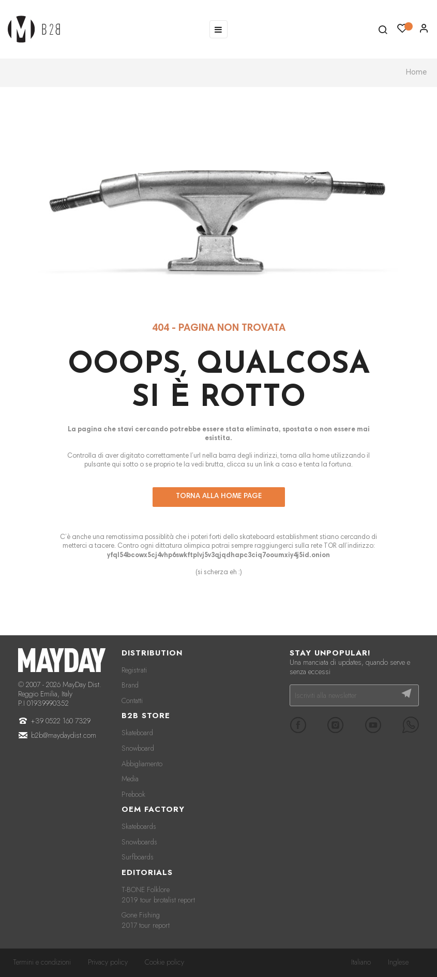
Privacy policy (108, 962)
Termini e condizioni (42, 962)
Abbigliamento (142, 764)
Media (130, 779)
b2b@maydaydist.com (63, 735)
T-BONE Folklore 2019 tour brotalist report (158, 894)
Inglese (398, 962)
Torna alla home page (219, 496)
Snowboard (138, 748)
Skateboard (137, 732)
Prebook (133, 794)
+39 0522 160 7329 (61, 720)
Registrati (134, 670)
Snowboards (139, 842)
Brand (130, 685)
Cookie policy (164, 962)
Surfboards (138, 857)
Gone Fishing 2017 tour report (146, 920)
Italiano (361, 962)
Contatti (132, 700)
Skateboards (139, 826)
